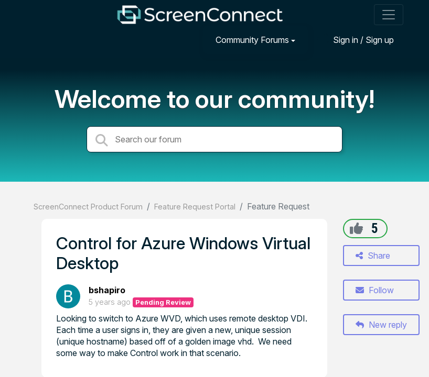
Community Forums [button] (252, 40)
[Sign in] (355, 39)
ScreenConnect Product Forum (88, 206)
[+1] (356, 228)
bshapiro (107, 290)
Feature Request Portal (194, 206)
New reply (381, 324)
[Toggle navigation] (388, 14)
